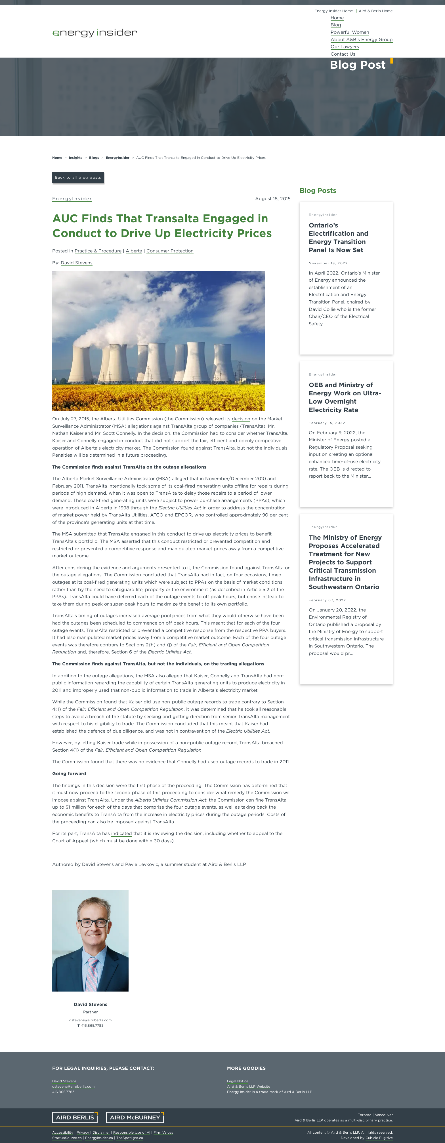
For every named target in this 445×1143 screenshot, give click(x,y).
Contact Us (343, 54)
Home (337, 17)
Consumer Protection (170, 251)
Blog (336, 25)
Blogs (94, 157)
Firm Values (163, 1132)
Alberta (134, 251)
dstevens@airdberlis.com (73, 1086)
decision (241, 418)
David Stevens (77, 262)
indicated (121, 833)
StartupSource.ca (67, 1138)
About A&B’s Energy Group (362, 39)
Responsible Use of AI (131, 1132)
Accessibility (62, 1132)
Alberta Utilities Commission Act (170, 800)
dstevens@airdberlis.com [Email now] (90, 1020)
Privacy (83, 1132)
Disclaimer (101, 1132)
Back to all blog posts (78, 177)
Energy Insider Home (333, 11)
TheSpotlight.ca (129, 1138)
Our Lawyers (345, 46)
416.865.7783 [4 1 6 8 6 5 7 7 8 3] (92, 1025)
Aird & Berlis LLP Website (248, 1086)
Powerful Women (350, 32)
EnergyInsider (117, 157)
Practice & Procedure (98, 251)
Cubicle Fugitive (379, 1138)
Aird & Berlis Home (376, 11)
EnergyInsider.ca (99, 1138)
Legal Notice (237, 1081)
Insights (75, 157)
